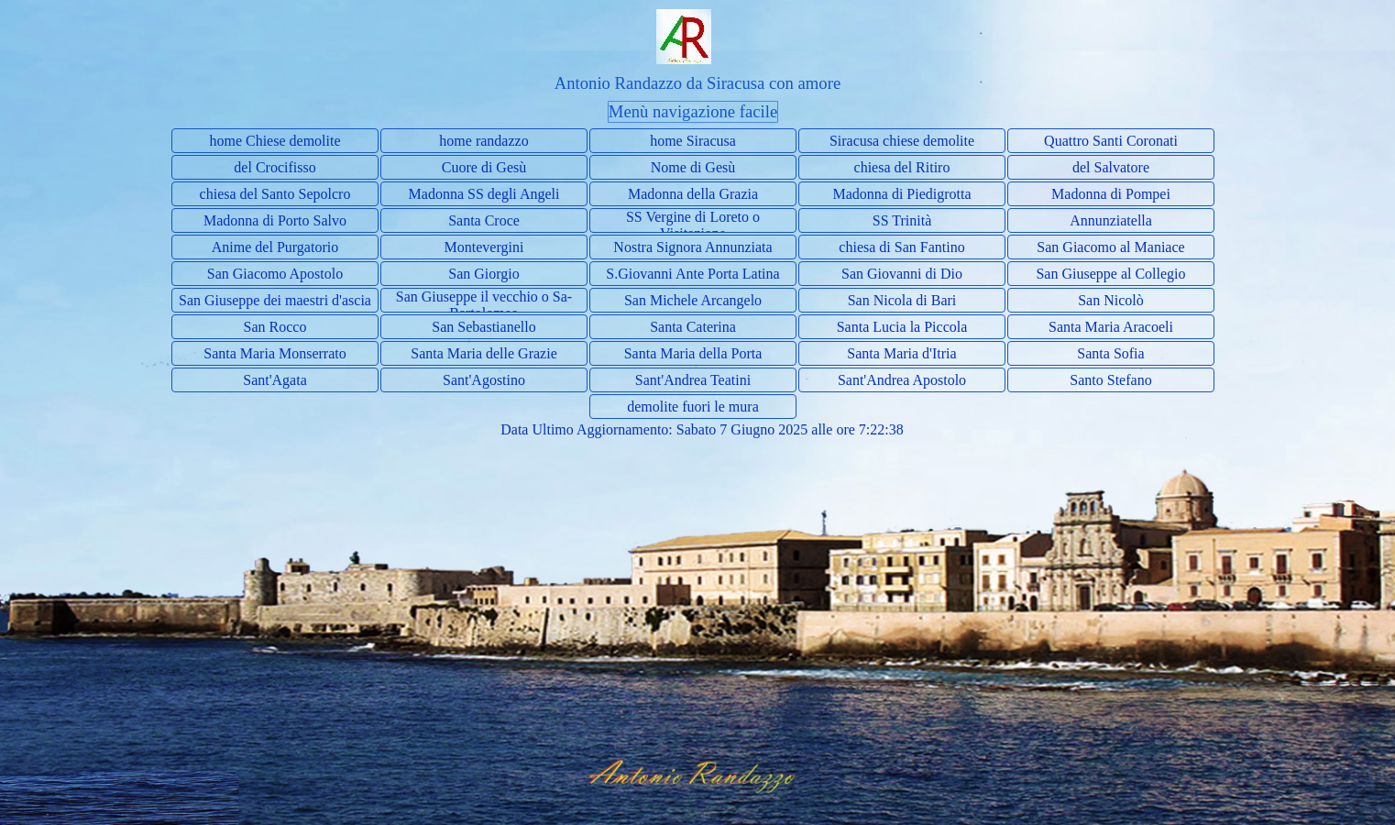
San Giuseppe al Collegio (1110, 273)
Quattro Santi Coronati (1111, 140)
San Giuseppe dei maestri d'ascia (275, 300)
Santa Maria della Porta (693, 353)
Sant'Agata (275, 380)
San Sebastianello (483, 327)
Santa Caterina (693, 327)
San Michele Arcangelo (693, 300)
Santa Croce (484, 220)
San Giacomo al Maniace (1110, 247)
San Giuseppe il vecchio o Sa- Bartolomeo (484, 305)
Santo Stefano (1110, 380)
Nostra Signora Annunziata (692, 247)
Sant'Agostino (484, 380)
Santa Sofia (1110, 353)
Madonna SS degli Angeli (484, 194)
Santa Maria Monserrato (274, 353)
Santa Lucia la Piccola (902, 327)
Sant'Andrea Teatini (693, 380)
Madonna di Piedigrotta (901, 194)
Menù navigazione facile (693, 111)
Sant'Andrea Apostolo (902, 380)
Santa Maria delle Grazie (483, 353)
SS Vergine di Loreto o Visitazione (693, 225)
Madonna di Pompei (1110, 194)
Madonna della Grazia (693, 194)
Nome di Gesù (693, 167)
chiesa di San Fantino (901, 247)
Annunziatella (1111, 220)
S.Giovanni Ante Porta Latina (692, 273)
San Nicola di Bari (902, 300)
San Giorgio (483, 273)
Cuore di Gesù (484, 167)
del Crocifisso (274, 167)
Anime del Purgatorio (275, 247)
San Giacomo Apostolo (275, 273)
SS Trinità (902, 220)
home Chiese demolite (274, 140)
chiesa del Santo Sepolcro (275, 194)
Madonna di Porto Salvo (274, 220)
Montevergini (484, 247)
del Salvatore (1110, 167)
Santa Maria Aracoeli (1111, 327)
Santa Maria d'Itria (901, 353)
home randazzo (483, 140)
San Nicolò (1111, 300)
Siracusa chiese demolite (901, 140)
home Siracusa (693, 140)
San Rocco (275, 327)
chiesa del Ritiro (902, 167)
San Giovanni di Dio (901, 273)
